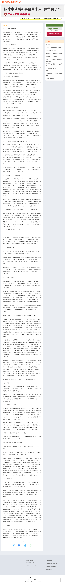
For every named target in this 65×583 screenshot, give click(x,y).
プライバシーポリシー (32, 579)
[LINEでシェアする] (30, 546)
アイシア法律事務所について (53, 47)
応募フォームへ (50, 78)
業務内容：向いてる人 (51, 50)
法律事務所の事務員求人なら (12, 2)
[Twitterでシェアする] (13, 546)
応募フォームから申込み (32, 565)
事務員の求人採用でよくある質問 (54, 65)
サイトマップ (50, 569)
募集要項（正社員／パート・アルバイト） (54, 70)
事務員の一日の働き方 (51, 56)
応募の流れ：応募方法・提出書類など (54, 74)
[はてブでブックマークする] (25, 546)
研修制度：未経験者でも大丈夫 (54, 53)
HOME (32, 577)
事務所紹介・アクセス (52, 563)
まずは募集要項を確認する (54, 33)
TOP (48, 45)
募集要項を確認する (31, 562)
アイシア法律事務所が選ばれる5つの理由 (54, 60)
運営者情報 (49, 560)
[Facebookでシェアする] (19, 546)
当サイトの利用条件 (51, 566)
